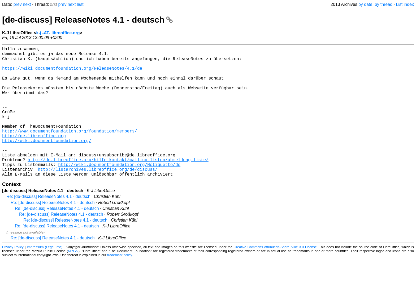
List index (405, 4)
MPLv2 (73, 279)
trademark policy (119, 283)
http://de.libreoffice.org (34, 155)
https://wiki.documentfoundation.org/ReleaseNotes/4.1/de (72, 73)
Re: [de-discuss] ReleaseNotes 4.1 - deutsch (48, 224)
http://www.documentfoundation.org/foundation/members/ (69, 149)
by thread (383, 4)
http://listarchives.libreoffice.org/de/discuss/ (97, 196)
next (27, 4)
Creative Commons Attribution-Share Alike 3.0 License (275, 275)
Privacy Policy (13, 275)
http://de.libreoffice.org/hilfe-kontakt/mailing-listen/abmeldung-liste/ (118, 184)
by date (365, 4)
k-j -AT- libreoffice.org (58, 33)
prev (18, 4)
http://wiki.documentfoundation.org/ (46, 161)
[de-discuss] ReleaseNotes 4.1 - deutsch (87, 19)
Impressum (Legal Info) (44, 275)
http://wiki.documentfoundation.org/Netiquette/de (119, 190)
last (80, 4)
